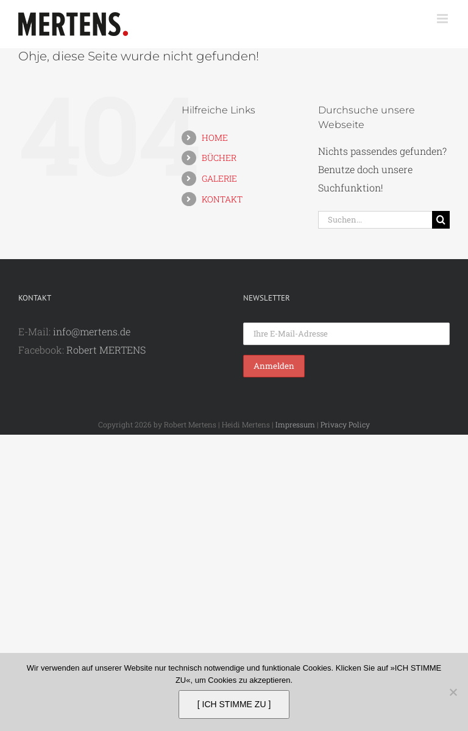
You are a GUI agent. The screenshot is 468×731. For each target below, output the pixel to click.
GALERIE (219, 178)
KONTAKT (222, 199)
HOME (215, 137)
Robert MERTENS (106, 349)
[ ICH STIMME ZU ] (234, 704)
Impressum (295, 424)
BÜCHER (219, 157)
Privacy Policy (345, 424)
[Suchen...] (375, 220)
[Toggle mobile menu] (443, 18)
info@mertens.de (91, 331)
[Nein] (453, 692)
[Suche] (441, 220)
